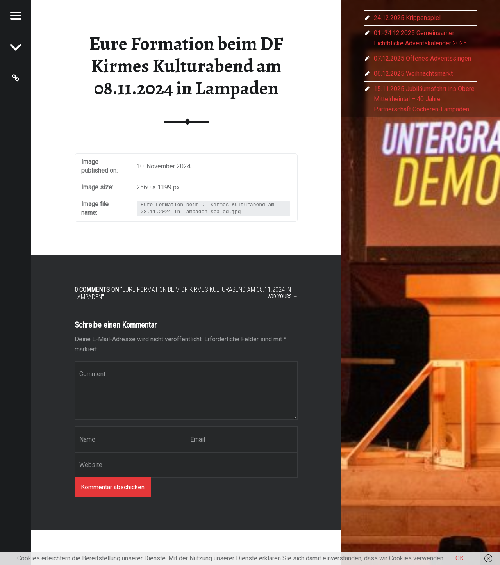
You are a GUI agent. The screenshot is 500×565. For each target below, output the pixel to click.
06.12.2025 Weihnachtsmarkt (413, 73)
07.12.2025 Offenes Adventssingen (422, 58)
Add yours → (283, 296)
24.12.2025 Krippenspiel (407, 17)
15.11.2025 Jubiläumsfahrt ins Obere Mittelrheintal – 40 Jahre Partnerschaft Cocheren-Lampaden (424, 99)
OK (459, 558)
